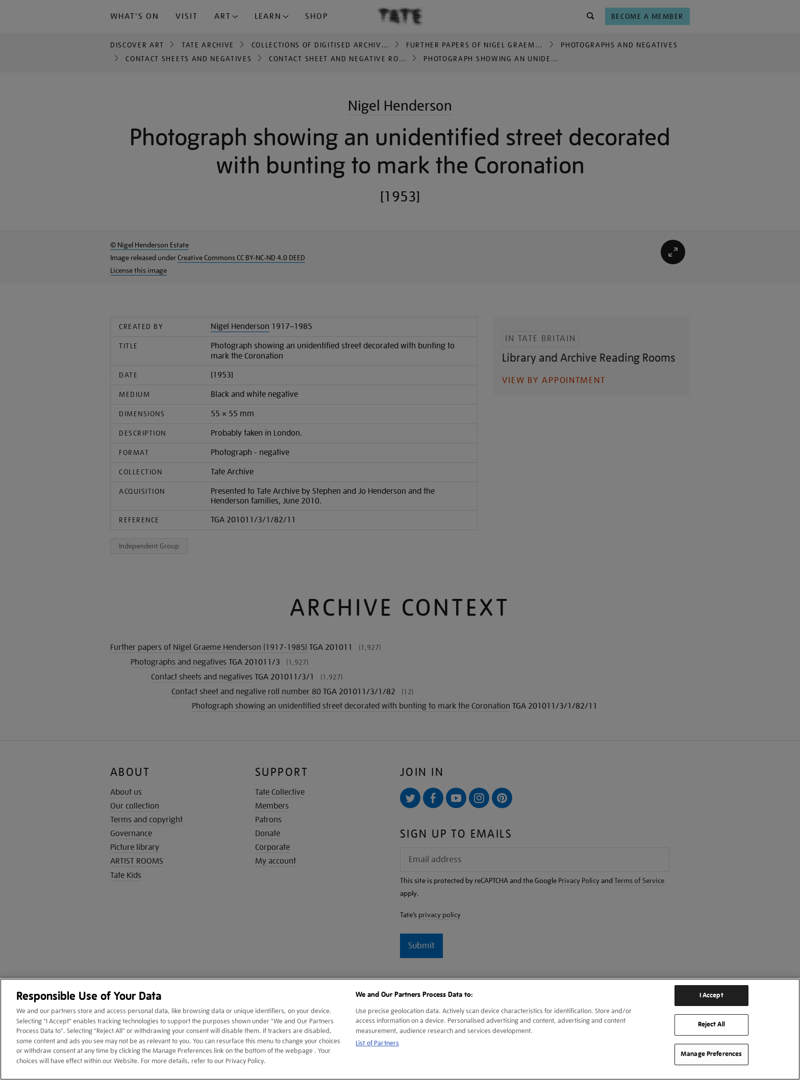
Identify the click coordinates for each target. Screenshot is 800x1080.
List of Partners (377, 1043)
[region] (400, 1029)
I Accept (711, 995)
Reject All (711, 1024)
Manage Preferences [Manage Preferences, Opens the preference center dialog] (711, 1054)
